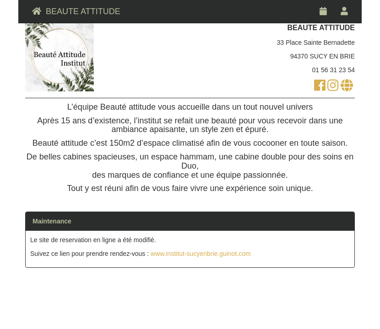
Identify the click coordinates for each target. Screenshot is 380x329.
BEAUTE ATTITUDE (76, 11)
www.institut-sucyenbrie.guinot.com (201, 253)
